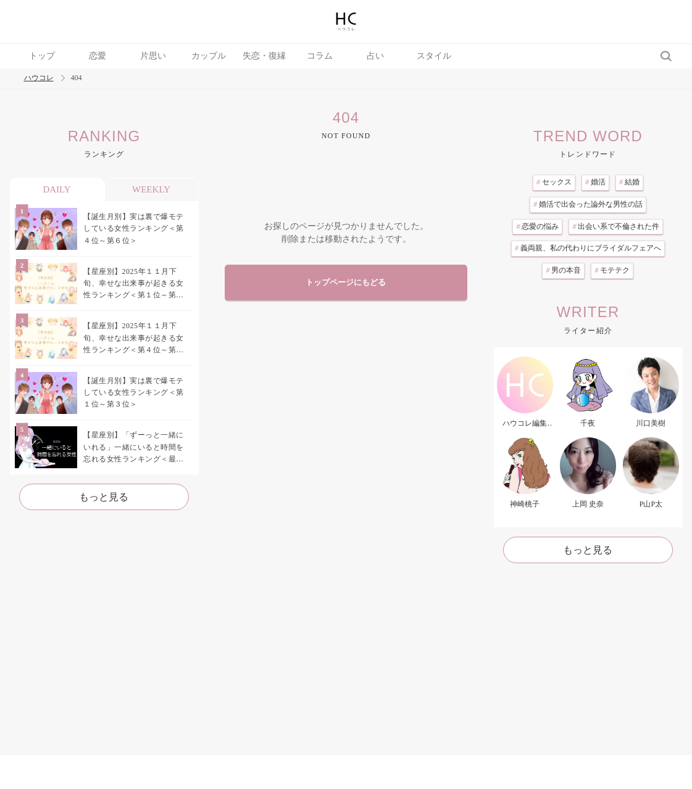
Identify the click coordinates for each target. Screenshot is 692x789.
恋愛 (97, 55)
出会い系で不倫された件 (615, 226)
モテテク (612, 270)
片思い (153, 55)
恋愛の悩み (537, 226)
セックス (554, 182)
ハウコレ (39, 78)
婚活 (595, 182)
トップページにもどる (346, 282)
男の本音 (563, 270)
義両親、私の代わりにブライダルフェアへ (588, 248)
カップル (208, 55)
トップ (42, 55)
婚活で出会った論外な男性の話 (588, 204)
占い (375, 55)
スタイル (434, 55)
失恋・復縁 (264, 55)
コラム (320, 55)
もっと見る (103, 497)
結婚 (629, 182)
